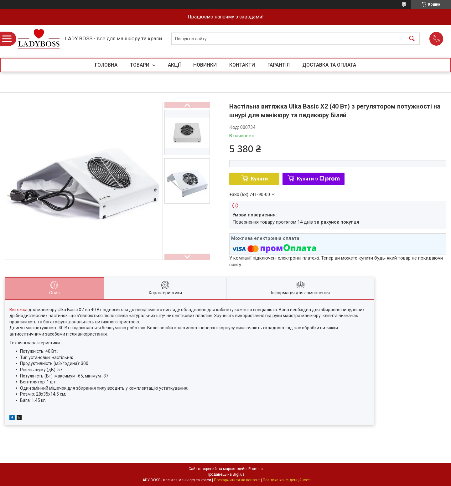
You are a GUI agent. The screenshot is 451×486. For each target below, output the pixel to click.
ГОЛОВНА (106, 65)
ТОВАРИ (140, 65)
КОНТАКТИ (242, 65)
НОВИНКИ (205, 65)
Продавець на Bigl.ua (226, 474)
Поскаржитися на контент (237, 480)
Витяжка (18, 309)
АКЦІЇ (174, 65)
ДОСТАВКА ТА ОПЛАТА (329, 65)
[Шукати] (411, 39)
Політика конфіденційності (287, 480)
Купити (259, 179)
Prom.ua (255, 469)
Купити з (318, 179)
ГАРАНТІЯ (278, 65)
